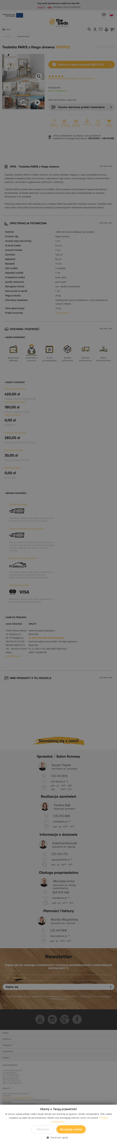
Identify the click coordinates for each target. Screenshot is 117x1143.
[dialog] (58, 571)
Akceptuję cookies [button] (71, 1129)
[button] (58, 1137)
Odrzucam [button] (42, 1129)
